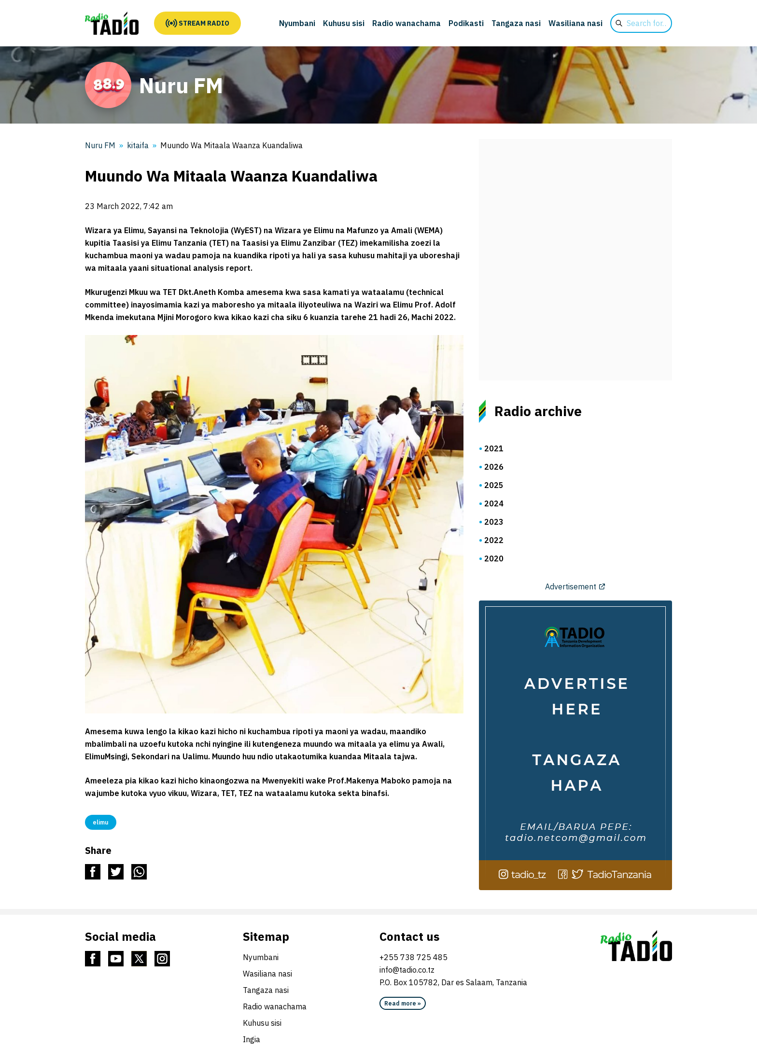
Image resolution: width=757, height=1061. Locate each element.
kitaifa (138, 145)
